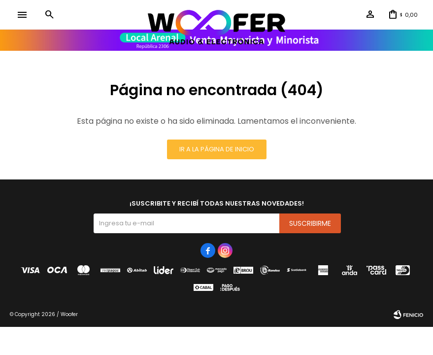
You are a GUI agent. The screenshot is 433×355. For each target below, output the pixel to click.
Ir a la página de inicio (216, 149)
